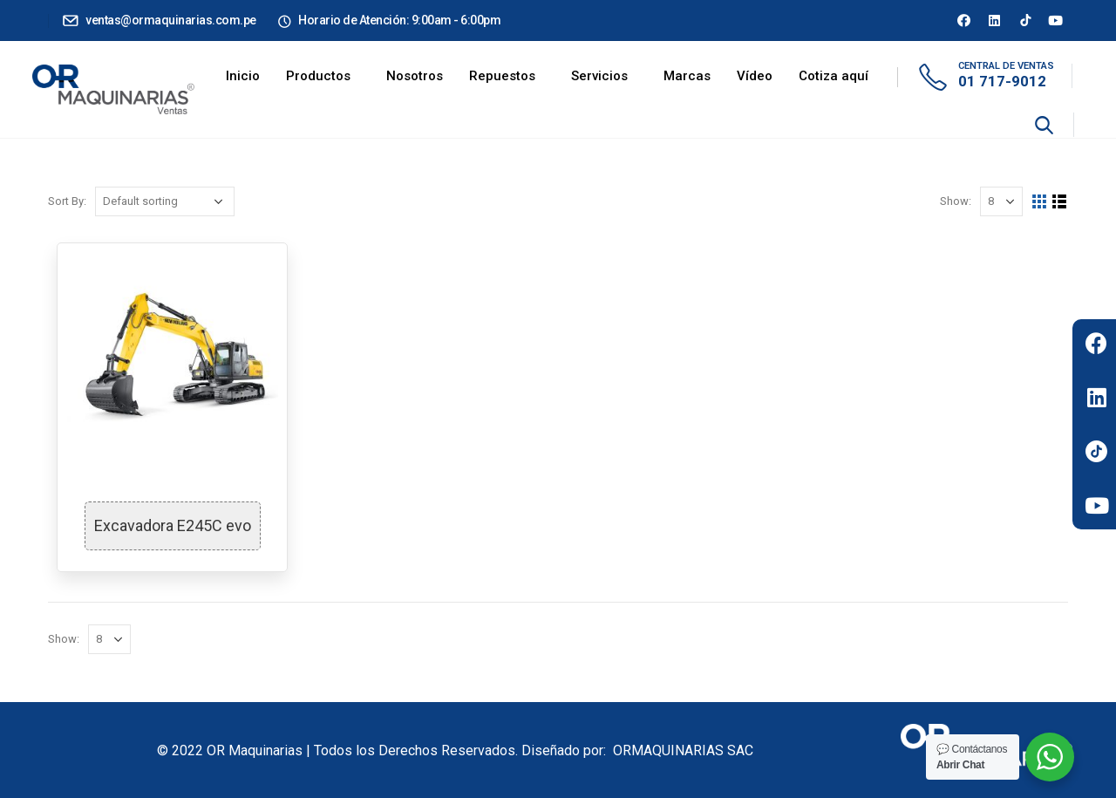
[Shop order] (165, 201)
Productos (318, 76)
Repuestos (502, 76)
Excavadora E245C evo (172, 525)
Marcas (687, 76)
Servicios (599, 76)
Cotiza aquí (833, 76)
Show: (955, 201)
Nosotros (414, 76)
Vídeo (754, 76)
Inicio (243, 76)
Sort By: (67, 201)
